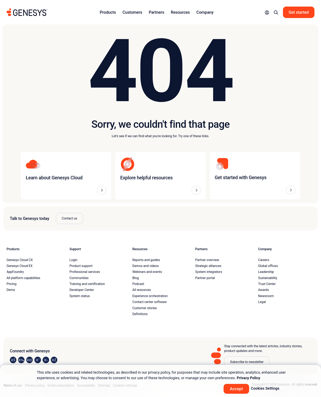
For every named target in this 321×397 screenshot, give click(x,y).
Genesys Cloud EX (20, 266)
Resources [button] (180, 12)
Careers (263, 260)
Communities (78, 278)
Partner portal (205, 278)
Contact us (69, 218)
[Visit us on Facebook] (37, 360)
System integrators (208, 272)
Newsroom (266, 296)
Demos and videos (145, 266)
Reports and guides (146, 260)
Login (73, 260)
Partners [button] (156, 12)
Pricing (11, 284)
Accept (236, 388)
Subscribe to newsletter (247, 362)
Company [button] (205, 12)
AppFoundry (15, 272)
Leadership (266, 272)
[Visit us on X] (29, 360)
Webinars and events (147, 272)
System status (79, 296)
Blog (135, 278)
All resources (141, 290)
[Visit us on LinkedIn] (13, 360)
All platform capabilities (23, 278)
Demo (11, 290)
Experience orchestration (150, 296)
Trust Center (267, 284)
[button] (266, 12)
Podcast (138, 284)
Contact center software (149, 302)
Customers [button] (132, 12)
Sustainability (267, 278)
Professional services (84, 272)
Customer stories (144, 308)
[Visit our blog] (54, 360)
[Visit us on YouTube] (46, 360)
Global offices (268, 266)
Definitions (140, 314)
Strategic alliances (208, 266)
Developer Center (81, 290)
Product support (81, 266)
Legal (262, 302)
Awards (263, 290)
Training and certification (87, 284)
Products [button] (108, 12)
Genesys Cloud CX (20, 260)
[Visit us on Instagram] (21, 360)
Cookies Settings (265, 388)
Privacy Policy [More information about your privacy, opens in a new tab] (248, 378)
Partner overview (207, 260)
